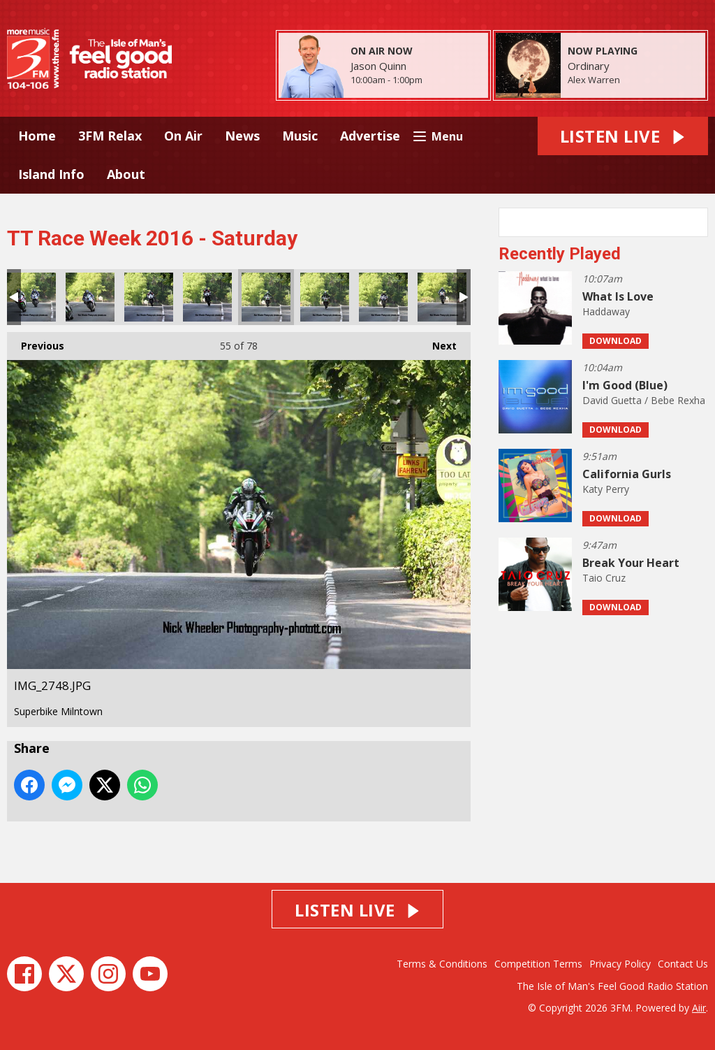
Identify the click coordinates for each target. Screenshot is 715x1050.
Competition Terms (538, 963)
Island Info (51, 174)
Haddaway (606, 311)
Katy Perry (605, 489)
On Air (183, 135)
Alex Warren (594, 79)
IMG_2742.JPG (31, 297)
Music (300, 135)
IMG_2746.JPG (148, 297)
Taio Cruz (604, 577)
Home (37, 135)
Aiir (699, 1007)
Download (615, 341)
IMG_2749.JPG (324, 297)
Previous (35, 342)
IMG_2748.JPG (266, 297)
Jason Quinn (378, 65)
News (242, 135)
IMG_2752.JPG (383, 297)
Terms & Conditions (442, 963)
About (126, 174)
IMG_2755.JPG (442, 297)
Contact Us (683, 963)
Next (437, 342)
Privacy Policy (620, 963)
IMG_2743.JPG (90, 297)
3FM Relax (110, 135)
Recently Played (560, 254)
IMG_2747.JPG (207, 297)
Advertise (370, 135)
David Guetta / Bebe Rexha (643, 400)
